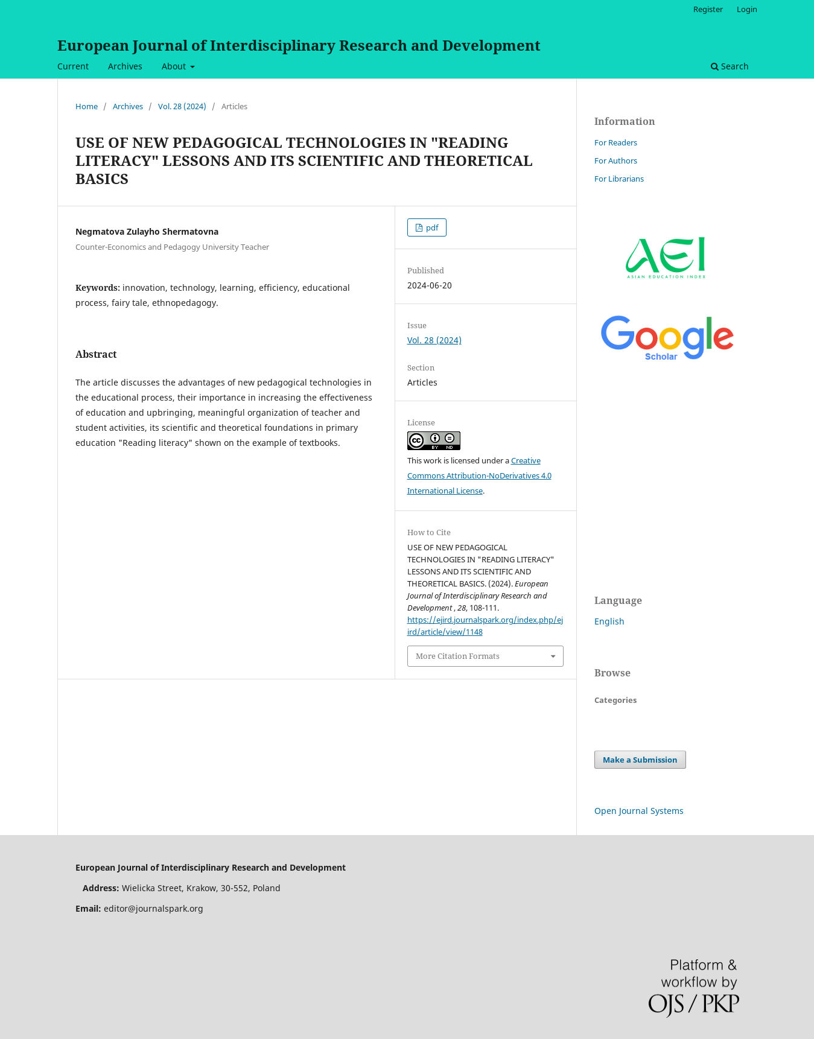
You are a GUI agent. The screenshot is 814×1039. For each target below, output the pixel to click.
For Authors (615, 160)
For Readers (615, 142)
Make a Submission (640, 759)
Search (730, 66)
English (609, 621)
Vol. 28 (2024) (182, 106)
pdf (431, 227)
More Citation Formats (458, 655)
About (175, 66)
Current (73, 66)
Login (747, 9)
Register (708, 9)
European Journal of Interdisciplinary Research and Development (299, 45)
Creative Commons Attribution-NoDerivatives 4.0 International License (479, 475)
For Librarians (619, 178)
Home (86, 106)
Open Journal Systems (639, 810)
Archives (125, 66)
